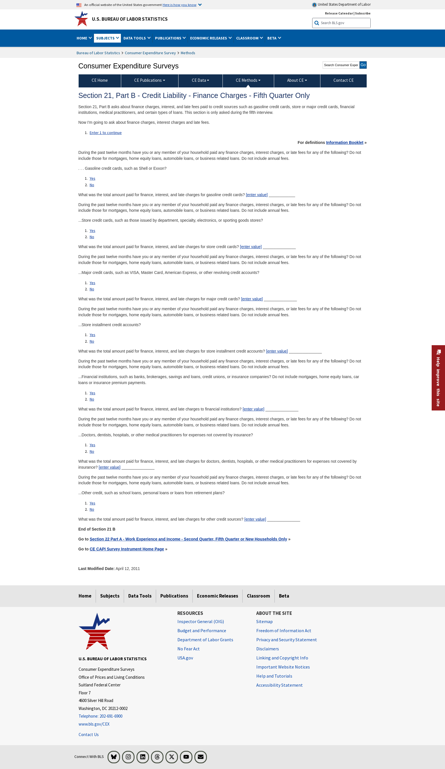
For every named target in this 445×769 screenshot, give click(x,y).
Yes (92, 178)
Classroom (258, 596)
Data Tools (140, 596)
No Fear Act (188, 648)
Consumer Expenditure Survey (150, 52)
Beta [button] (272, 38)
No (92, 184)
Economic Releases (217, 596)
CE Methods (246, 80)
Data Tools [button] (135, 38)
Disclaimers (267, 648)
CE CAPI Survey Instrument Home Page (127, 549)
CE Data (199, 80)
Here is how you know (179, 4)
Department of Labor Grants (205, 639)
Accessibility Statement (279, 685)
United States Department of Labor (341, 4)
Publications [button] (168, 38)
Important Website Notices (283, 667)
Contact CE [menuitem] (343, 80)
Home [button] (82, 38)
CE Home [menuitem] (100, 80)
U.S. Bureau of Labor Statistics (130, 19)
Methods (188, 52)
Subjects (109, 596)
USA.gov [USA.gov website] (185, 658)
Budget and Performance (201, 630)
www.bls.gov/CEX (94, 724)
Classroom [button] (247, 38)
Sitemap (264, 621)
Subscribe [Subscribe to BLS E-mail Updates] (363, 13)
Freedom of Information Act (283, 630)
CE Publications (148, 80)
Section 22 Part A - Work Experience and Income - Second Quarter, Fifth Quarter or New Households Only (188, 539)
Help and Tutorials (274, 676)
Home (85, 596)
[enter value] (257, 194)
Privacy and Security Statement (286, 639)
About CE (295, 80)
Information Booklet (344, 142)
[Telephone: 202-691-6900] (124, 716)
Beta (284, 596)
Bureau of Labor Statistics (98, 52)
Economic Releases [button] (209, 38)
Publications (174, 596)
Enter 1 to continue (106, 132)
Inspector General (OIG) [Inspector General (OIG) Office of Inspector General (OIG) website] (200, 621)
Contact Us (89, 734)
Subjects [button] (106, 38)
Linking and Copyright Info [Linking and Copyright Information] (282, 658)
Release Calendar (339, 13)
